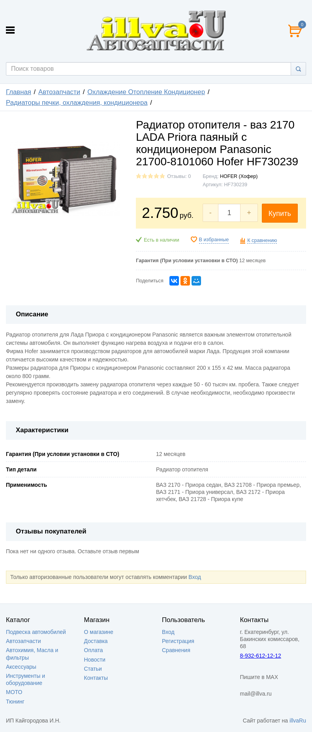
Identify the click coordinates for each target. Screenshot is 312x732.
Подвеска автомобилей (36, 632)
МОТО (14, 692)
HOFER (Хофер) (239, 176)
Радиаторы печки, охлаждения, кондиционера (77, 102)
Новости (94, 659)
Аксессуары (21, 667)
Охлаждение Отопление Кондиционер (146, 92)
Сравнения (176, 650)
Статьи (93, 669)
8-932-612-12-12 (260, 656)
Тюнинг (15, 701)
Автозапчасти (59, 92)
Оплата (93, 650)
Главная (18, 92)
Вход (194, 577)
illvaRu (297, 720)
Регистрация (178, 641)
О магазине (98, 632)
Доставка (96, 641)
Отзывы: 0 (179, 176)
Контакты (96, 678)
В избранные (214, 239)
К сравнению (262, 240)
